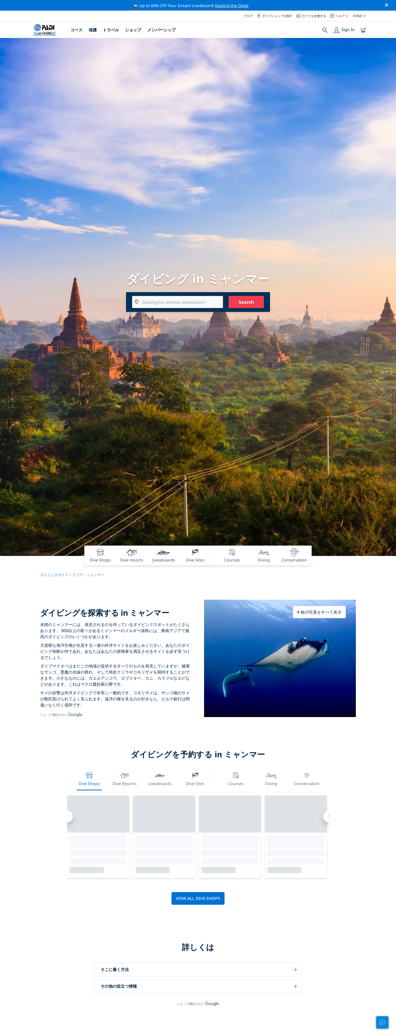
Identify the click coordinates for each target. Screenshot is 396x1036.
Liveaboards (159, 778)
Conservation (306, 778)
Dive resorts (125, 778)
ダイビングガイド (54, 574)
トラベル (111, 30)
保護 (93, 30)
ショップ (133, 30)
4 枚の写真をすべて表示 (319, 612)
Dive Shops (89, 778)
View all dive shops (198, 898)
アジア (77, 574)
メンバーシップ (161, 30)
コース (76, 30)
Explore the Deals (232, 5)
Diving (271, 778)
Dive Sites (195, 778)
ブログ (248, 16)
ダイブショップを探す (274, 16)
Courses (236, 778)
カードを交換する (311, 16)
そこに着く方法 (115, 969)
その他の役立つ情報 (119, 986)
